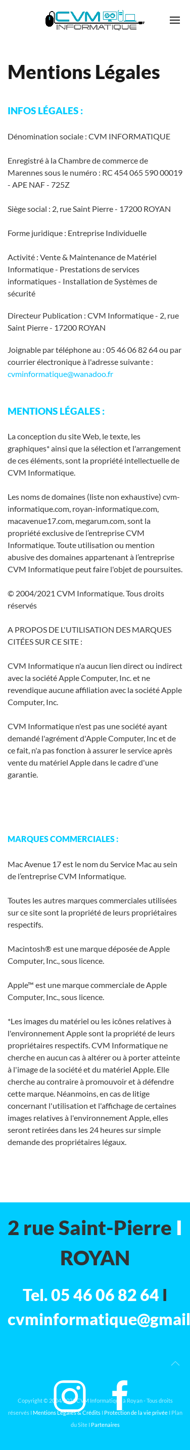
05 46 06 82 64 (105, 1295)
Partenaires (105, 1424)
